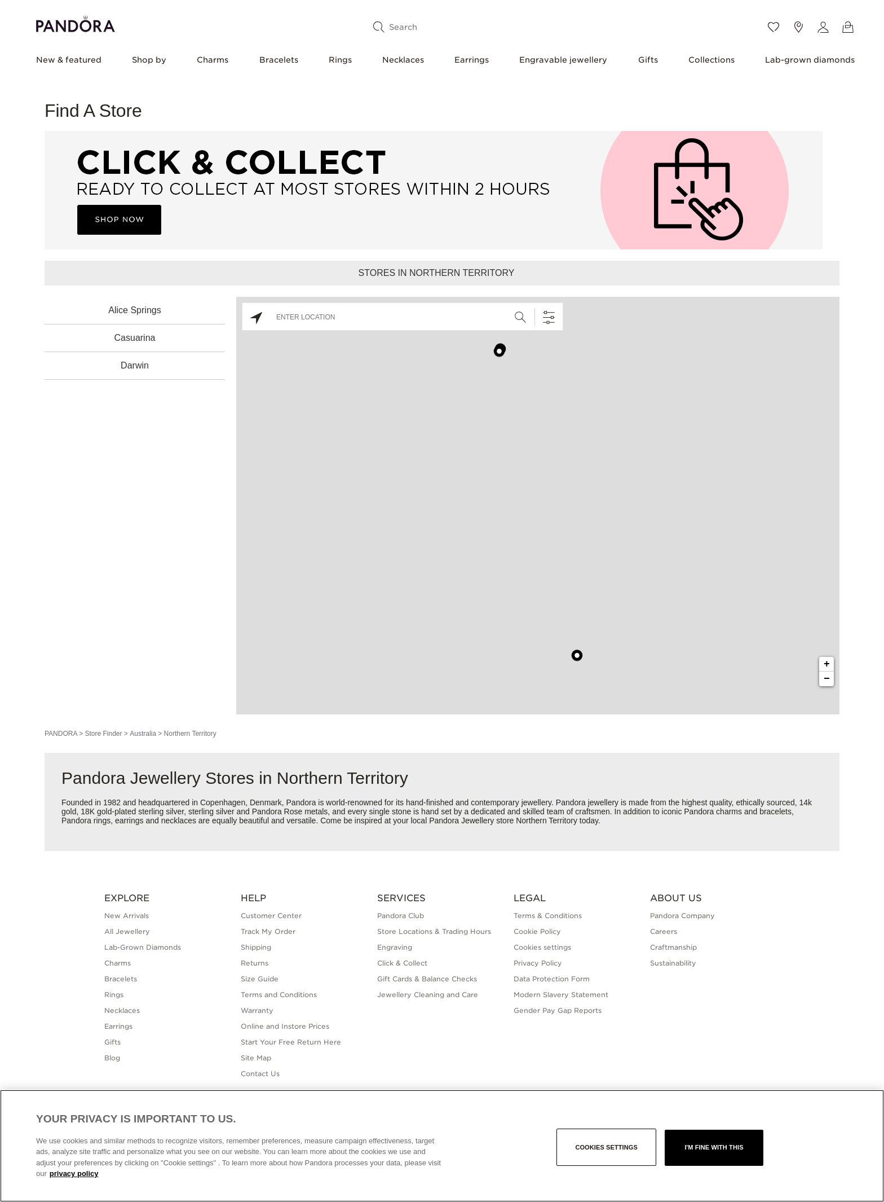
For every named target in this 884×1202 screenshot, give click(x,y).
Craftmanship (673, 947)
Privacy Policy (538, 963)
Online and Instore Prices (285, 1026)
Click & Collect (402, 963)
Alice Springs (134, 310)
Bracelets (278, 59)
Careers (663, 931)
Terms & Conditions (548, 915)
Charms (212, 59)
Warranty (257, 1010)
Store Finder (103, 734)
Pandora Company (682, 915)
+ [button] (827, 664)
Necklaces (403, 59)
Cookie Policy (537, 931)
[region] (442, 1146)
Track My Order (268, 931)
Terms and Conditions (279, 994)
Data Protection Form (552, 979)
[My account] (823, 27)
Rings (340, 59)
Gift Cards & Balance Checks (427, 979)
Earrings (471, 59)
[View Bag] (848, 27)
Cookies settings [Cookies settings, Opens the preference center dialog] (606, 1147)
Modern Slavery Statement (561, 994)
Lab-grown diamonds (810, 59)
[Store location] (798, 27)
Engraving (394, 947)
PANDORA (61, 734)
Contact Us (260, 1073)
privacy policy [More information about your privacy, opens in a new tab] (74, 1173)
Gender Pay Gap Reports (558, 1010)
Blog (112, 1058)
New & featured (68, 59)
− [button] (827, 679)
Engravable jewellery (563, 59)
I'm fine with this (713, 1147)
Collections (711, 59)
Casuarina (135, 338)
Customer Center (271, 915)
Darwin (135, 365)
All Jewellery (127, 931)
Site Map (256, 1058)
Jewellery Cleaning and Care (427, 994)
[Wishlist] (773, 27)
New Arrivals (126, 915)
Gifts (648, 59)
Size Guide (260, 979)
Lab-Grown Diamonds (142, 947)
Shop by (149, 59)
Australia (143, 734)
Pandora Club (400, 915)
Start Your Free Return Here (291, 1042)
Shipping (256, 947)
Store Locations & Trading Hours (434, 931)
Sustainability (673, 963)
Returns (254, 963)
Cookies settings (542, 947)
